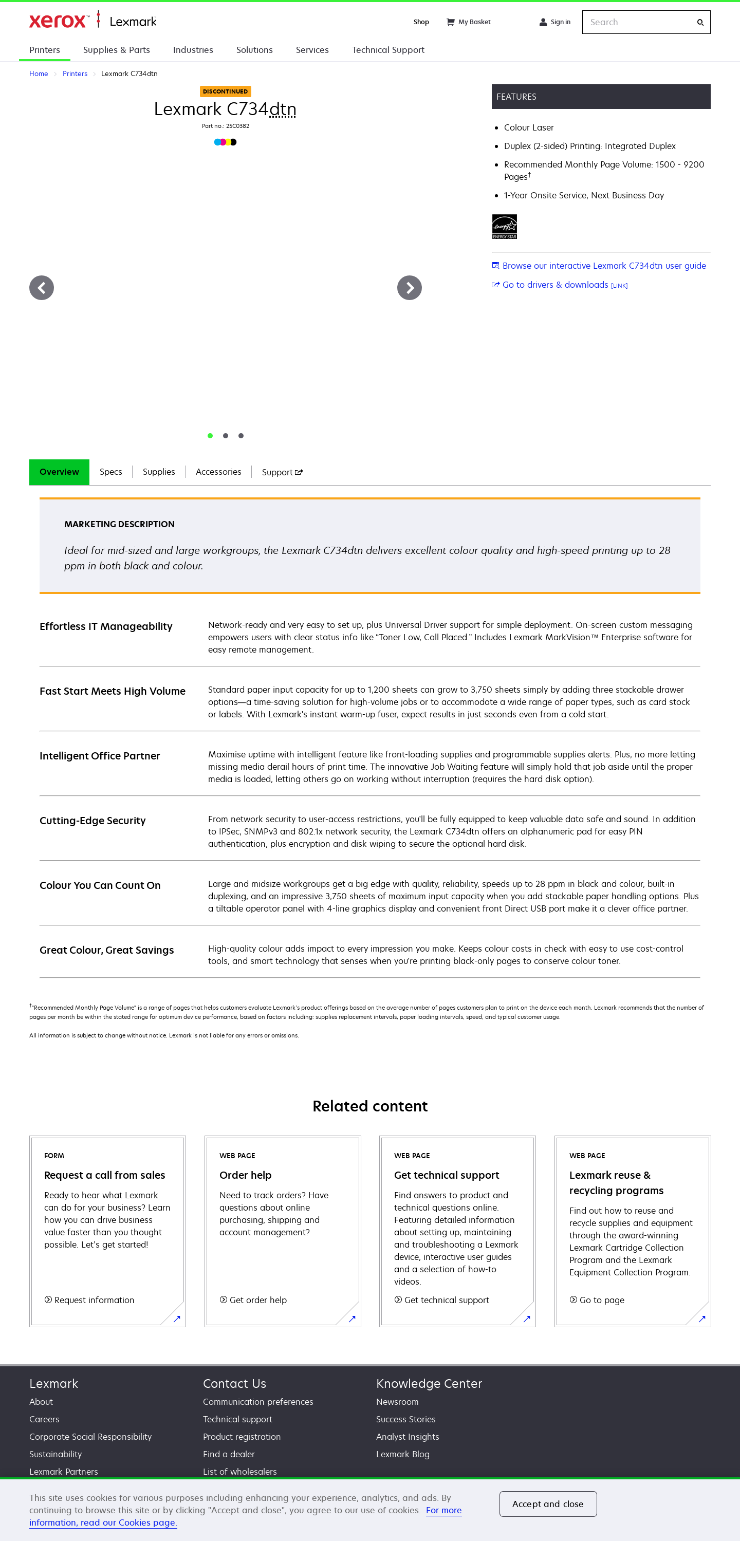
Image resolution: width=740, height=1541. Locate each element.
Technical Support (388, 49)
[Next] (409, 287)
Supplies (159, 471)
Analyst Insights (407, 1436)
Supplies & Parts (116, 49)
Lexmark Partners (63, 1471)
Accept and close (548, 1504)
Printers (44, 49)
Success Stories (406, 1419)
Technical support (237, 1419)
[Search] (700, 22)
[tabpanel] (370, 737)
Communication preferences (258, 1401)
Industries (193, 49)
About (41, 1401)
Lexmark (53, 1383)
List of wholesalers (240, 1471)
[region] (370, 1509)
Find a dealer (229, 1454)
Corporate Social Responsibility (90, 1436)
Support (282, 472)
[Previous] (41, 287)
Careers (44, 1419)
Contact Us (234, 1383)
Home (92, 19)
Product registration (242, 1436)
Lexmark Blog (403, 1454)
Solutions (254, 49)
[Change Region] (515, 22)
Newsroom (397, 1401)
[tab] (210, 435)
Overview (59, 471)
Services (312, 49)
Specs (111, 471)
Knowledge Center (429, 1383)
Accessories (219, 471)
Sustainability (55, 1454)
